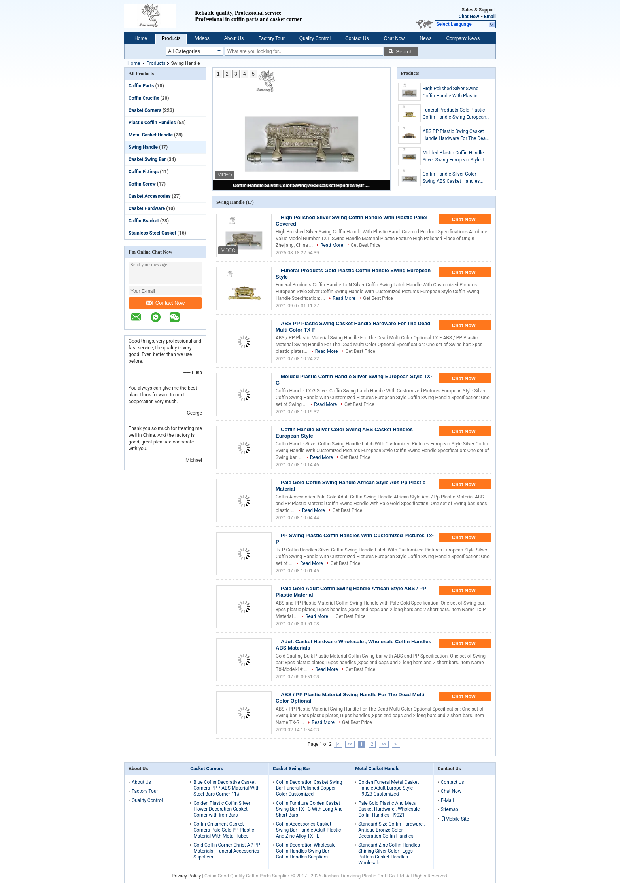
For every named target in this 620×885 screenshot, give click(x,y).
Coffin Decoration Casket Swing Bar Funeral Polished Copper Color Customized (309, 788)
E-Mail (447, 800)
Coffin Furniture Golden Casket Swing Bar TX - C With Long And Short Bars (309, 809)
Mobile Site (455, 819)
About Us (234, 38)
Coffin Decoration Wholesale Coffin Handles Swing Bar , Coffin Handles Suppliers (306, 851)
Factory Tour (271, 38)
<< (350, 744)
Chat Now (469, 16)
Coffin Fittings (144, 171)
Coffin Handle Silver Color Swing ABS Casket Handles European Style (302, 185)
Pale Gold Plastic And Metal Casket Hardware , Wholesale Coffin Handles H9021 (389, 809)
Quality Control (315, 38)
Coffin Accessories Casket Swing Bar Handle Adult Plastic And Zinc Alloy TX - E (308, 830)
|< (338, 744)
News (425, 38)
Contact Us (357, 38)
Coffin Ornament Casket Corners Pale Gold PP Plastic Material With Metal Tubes (223, 830)
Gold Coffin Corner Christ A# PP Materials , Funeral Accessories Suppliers (226, 851)
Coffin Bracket (144, 221)
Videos (202, 38)
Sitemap (449, 809)
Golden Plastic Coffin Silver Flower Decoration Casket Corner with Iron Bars (221, 809)
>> (383, 744)
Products (171, 38)
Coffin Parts (141, 86)
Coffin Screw (142, 184)
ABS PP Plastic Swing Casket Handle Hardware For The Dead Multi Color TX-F (455, 135)
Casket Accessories (150, 196)
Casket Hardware (147, 208)
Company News (463, 38)
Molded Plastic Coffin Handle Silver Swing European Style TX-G (456, 156)
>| (396, 744)
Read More (331, 245)
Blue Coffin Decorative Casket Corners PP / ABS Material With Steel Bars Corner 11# (226, 788)
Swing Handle (143, 147)
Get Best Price (366, 245)
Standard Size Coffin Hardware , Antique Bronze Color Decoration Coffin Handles (391, 830)
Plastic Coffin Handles (152, 122)
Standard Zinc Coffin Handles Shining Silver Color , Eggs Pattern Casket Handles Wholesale (389, 854)
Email (490, 16)
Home (140, 38)
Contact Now (165, 303)
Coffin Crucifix (144, 98)
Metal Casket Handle (151, 135)
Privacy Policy (186, 876)
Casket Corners (145, 110)
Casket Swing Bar (147, 159)
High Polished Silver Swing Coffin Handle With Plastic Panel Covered (450, 92)
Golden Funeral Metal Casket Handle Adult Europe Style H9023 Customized (388, 788)
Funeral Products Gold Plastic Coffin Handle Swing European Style (454, 114)
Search (404, 52)
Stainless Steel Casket (152, 233)
